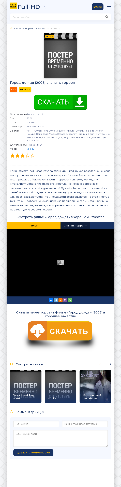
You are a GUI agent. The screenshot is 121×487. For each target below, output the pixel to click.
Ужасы (31, 148)
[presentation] (101, 363)
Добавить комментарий (33, 452)
